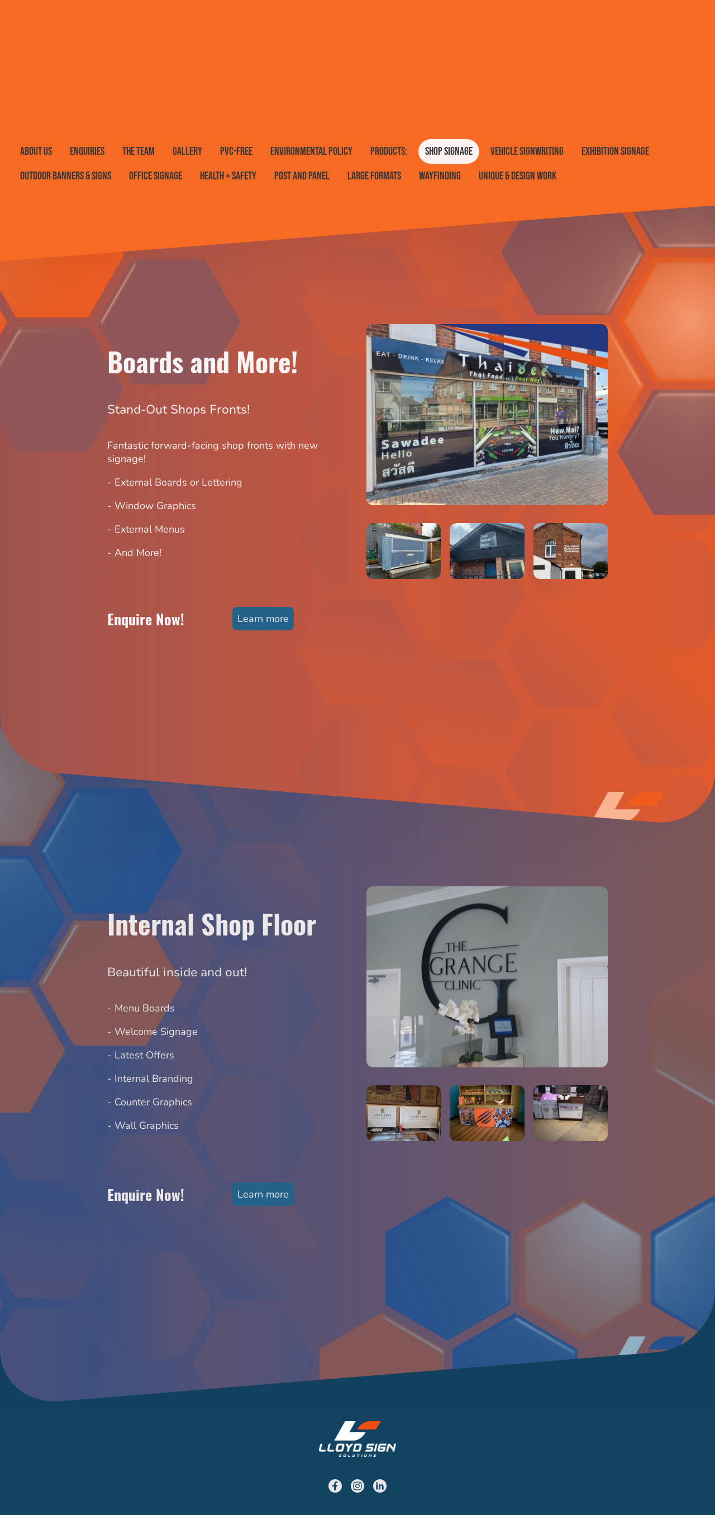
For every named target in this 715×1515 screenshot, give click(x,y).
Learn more (263, 618)
